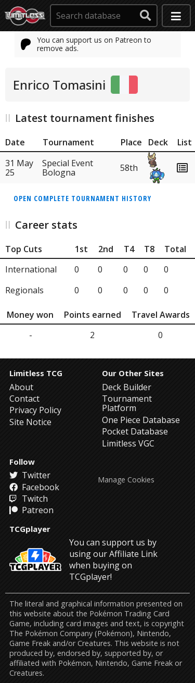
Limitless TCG (35, 373)
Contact (24, 398)
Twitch (28, 498)
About (21, 387)
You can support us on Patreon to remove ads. (86, 44)
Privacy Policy (35, 410)
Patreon (31, 510)
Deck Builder (126, 387)
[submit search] (146, 15)
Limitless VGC (128, 443)
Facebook (34, 487)
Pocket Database (135, 431)
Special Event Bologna (67, 167)
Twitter (29, 475)
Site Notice (30, 422)
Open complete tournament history (82, 198)
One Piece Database (141, 420)
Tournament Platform (127, 403)
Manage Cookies (126, 480)
